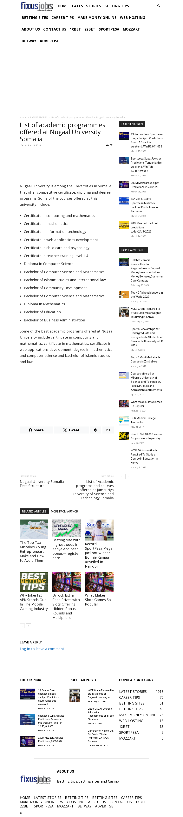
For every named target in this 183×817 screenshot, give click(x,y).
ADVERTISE (49, 41)
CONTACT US (54, 29)
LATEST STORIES (86, 6)
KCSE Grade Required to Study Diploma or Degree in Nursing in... (101, 694)
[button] (158, 5)
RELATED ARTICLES (34, 511)
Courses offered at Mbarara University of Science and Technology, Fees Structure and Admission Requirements (146, 381)
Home (23, 117)
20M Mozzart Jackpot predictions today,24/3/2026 (144, 227)
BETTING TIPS (116, 6)
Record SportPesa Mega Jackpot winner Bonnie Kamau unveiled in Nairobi (98, 555)
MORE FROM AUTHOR (64, 511)
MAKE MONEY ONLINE (96, 17)
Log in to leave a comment (42, 648)
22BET (89, 29)
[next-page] (28, 625)
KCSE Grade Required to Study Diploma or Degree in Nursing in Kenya (146, 313)
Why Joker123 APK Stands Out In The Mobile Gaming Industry (34, 602)
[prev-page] (22, 625)
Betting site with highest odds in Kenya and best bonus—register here (66, 549)
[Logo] (38, 6)
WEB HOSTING (132, 17)
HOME (63, 6)
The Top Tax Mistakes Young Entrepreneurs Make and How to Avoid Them (33, 551)
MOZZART (131, 29)
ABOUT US (31, 29)
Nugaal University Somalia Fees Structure (42, 484)
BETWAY (29, 41)
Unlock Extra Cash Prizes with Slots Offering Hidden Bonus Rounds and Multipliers (66, 606)
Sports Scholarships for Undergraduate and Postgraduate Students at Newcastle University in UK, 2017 (147, 337)
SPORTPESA (109, 29)
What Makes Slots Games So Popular (98, 599)
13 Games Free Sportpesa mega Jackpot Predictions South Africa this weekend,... (49, 697)
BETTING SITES (35, 17)
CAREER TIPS (62, 17)
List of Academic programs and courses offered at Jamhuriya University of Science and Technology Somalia (93, 490)
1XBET (75, 29)
